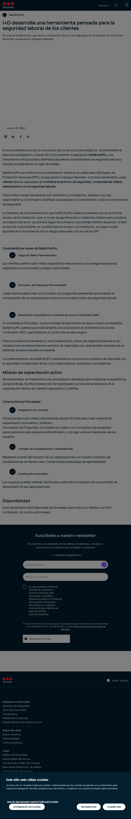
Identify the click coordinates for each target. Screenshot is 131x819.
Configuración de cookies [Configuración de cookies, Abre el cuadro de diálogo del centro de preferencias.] (27, 806)
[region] (65, 795)
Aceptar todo (114, 806)
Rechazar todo (89, 806)
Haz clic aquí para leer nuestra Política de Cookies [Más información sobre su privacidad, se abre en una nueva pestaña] (32, 801)
